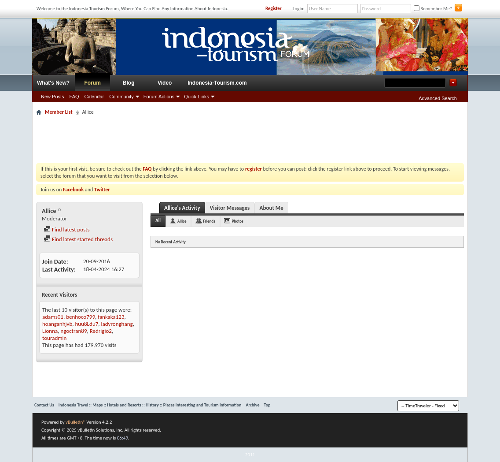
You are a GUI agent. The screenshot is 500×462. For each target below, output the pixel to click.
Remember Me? (433, 8)
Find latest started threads (78, 239)
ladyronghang (117, 323)
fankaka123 (111, 316)
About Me (271, 208)
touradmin (54, 338)
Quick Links (196, 96)
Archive (252, 405)
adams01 (52, 316)
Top (267, 405)
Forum (93, 83)
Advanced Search (438, 98)
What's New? (53, 83)
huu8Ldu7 (87, 323)
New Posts (52, 96)
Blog (129, 83)
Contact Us (44, 405)
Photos (237, 221)
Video (165, 83)
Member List (59, 112)
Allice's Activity (182, 208)
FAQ (74, 96)
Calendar (94, 96)
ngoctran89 (73, 331)
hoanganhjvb (57, 323)
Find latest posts (67, 229)
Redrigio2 (101, 331)
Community (121, 96)
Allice (181, 221)
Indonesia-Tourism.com (217, 83)
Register (273, 8)
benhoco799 (80, 316)
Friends (209, 221)
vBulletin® (75, 422)
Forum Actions (158, 96)
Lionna (50, 331)
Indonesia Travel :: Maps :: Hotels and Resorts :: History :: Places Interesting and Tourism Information (150, 405)
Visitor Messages (230, 208)
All (158, 221)
